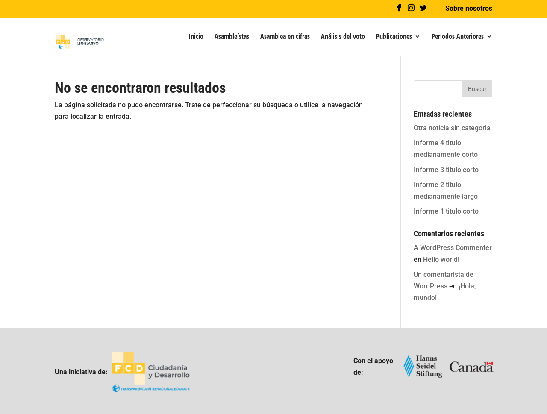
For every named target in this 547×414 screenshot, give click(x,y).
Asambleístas (232, 37)
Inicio (195, 37)
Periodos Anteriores (458, 37)
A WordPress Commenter (453, 248)
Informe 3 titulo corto (446, 170)
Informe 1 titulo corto (446, 211)
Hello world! (441, 259)
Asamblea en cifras (285, 37)
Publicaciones (394, 37)
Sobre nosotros (468, 8)
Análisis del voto (343, 37)
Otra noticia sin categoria (452, 128)
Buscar (477, 88)
